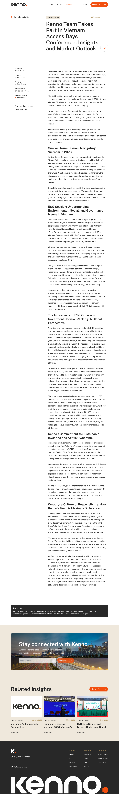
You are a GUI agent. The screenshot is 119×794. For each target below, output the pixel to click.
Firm (40, 4)
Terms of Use (103, 758)
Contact (86, 766)
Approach (49, 4)
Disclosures (102, 762)
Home (71, 754)
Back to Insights (20, 17)
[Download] (20, 97)
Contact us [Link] (99, 4)
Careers (72, 762)
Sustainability (74, 766)
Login (85, 4)
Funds (59, 4)
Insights (69, 4)
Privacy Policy (103, 754)
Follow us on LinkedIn (20, 767)
